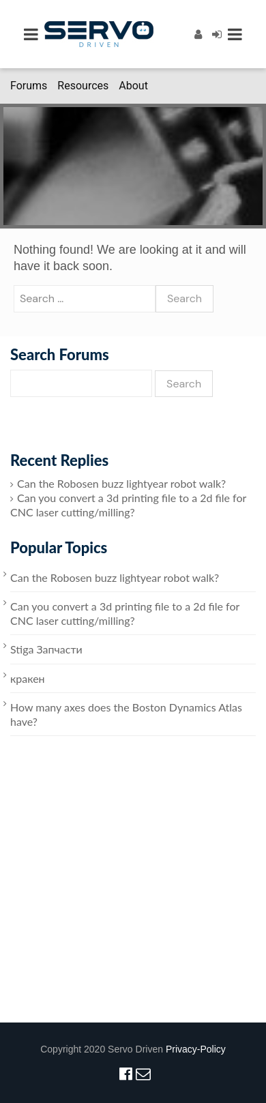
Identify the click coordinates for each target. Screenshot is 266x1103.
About (133, 85)
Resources (82, 85)
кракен (27, 678)
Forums (28, 85)
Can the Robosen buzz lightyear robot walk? (121, 483)
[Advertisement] (128, 895)
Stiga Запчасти (46, 649)
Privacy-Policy (196, 1049)
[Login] (217, 33)
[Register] (198, 33)
